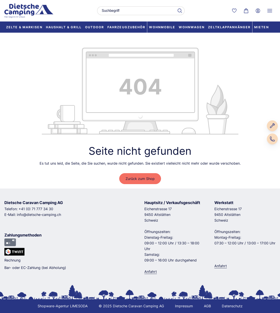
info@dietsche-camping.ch (39, 214)
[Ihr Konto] (258, 10)
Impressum (184, 306)
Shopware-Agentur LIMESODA (63, 306)
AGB (207, 306)
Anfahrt (150, 271)
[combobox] (136, 10)
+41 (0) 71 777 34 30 (36, 209)
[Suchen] (180, 10)
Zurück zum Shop (140, 178)
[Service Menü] (270, 10)
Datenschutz (232, 306)
